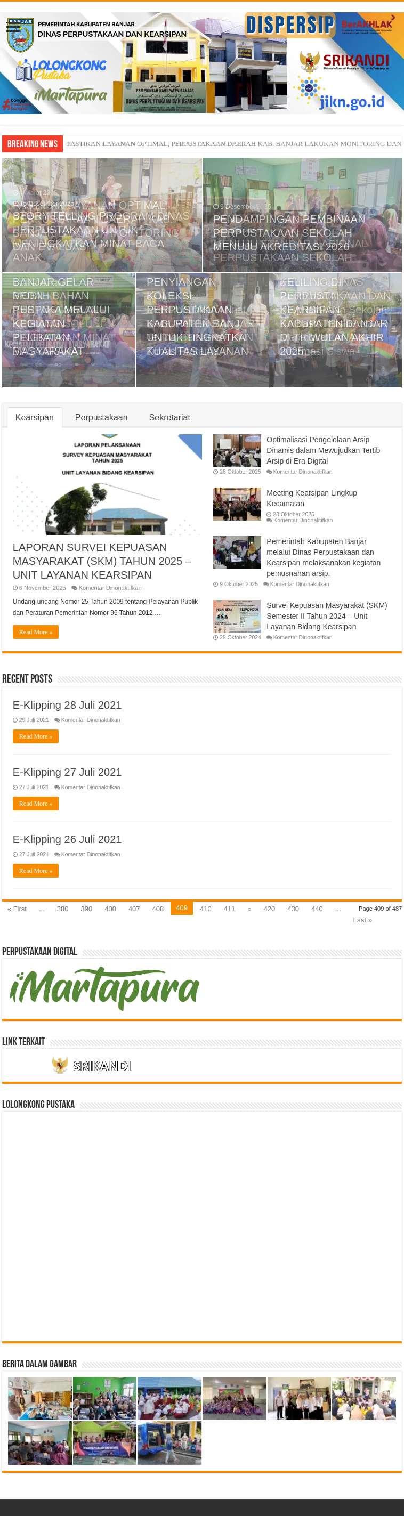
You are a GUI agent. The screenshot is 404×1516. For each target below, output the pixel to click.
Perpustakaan (101, 417)
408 (158, 909)
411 (230, 909)
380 (63, 909)
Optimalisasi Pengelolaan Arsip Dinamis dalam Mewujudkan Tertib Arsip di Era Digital (323, 450)
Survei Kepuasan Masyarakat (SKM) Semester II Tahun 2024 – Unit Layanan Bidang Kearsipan (326, 616)
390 (86, 909)
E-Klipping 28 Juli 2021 (67, 705)
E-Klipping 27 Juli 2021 (67, 772)
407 (134, 909)
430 (293, 909)
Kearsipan (34, 417)
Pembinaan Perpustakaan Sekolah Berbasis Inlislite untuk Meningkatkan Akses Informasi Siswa (333, 323)
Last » (362, 920)
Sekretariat (169, 417)
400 (110, 909)
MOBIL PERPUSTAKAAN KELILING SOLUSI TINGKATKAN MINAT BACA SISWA (64, 323)
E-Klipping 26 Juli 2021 (67, 839)
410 (206, 909)
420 (270, 909)
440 (317, 909)
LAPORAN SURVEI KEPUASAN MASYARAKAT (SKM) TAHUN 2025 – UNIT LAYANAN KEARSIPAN (102, 561)
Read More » (36, 632)
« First (17, 909)
